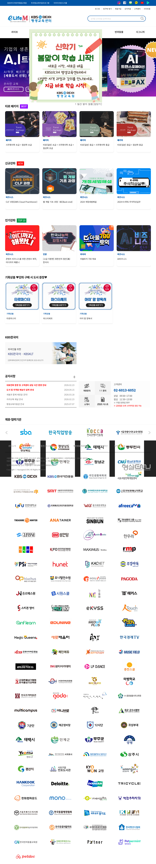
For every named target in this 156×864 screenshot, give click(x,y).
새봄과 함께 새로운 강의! (17, 394)
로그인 (97, 8)
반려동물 (119, 32)
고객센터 (137, 8)
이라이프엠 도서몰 (60, 3)
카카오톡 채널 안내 (15, 399)
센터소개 (12, 445)
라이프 (14, 32)
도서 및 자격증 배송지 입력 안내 (20, 389)
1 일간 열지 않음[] (88, 104)
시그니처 (140, 32)
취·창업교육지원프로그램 (40, 3)
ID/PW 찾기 (107, 8)
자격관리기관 (119, 445)
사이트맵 (147, 8)
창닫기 (97, 104)
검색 (142, 18)
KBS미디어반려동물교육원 (17, 3)
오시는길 (135, 445)
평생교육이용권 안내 (15, 404)
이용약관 (63, 445)
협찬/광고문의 (47, 445)
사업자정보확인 (101, 445)
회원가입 (118, 8)
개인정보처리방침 (80, 445)
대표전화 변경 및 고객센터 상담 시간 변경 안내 (26, 385)
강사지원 (128, 8)
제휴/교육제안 (28, 445)
